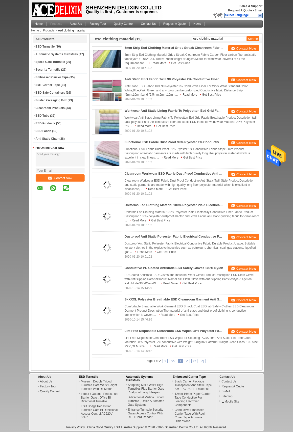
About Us (76, 24)
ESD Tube (42, 115)
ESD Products (45, 123)
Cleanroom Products (50, 108)
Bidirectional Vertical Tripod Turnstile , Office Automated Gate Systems (146, 401)
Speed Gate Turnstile (50, 62)
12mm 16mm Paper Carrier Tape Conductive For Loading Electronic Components (192, 399)
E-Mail (226, 391)
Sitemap (227, 396)
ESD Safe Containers (50, 92)
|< (165, 361)
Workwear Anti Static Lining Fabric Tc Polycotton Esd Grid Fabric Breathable (174, 110)
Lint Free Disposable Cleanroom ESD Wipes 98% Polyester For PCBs (174, 331)
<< (173, 361)
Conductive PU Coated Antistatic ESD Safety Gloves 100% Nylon (174, 268)
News (197, 24)
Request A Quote (240, 10)
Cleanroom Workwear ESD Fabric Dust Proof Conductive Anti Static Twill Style (174, 173)
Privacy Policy (75, 427)
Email (258, 10)
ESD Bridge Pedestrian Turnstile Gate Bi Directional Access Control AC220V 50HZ (99, 412)
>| (203, 361)
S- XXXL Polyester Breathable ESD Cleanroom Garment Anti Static (174, 299)
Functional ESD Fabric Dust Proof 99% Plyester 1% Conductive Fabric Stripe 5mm (174, 142)
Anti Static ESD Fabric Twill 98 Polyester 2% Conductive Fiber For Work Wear (174, 79)
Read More (159, 63)
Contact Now (60, 178)
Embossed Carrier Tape (52, 77)
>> (194, 361)
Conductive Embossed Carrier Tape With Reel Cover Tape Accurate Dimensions (189, 415)
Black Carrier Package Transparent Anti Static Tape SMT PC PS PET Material (193, 385)
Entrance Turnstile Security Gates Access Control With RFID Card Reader (145, 413)
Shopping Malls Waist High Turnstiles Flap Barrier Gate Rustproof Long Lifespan (146, 388)
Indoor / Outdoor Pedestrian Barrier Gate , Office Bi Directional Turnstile (99, 397)
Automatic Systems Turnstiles (57, 54)
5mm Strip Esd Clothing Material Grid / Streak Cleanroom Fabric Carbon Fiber (174, 48)
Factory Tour (98, 24)
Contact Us (148, 24)
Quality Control (123, 24)
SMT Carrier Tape (48, 85)
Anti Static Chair (47, 138)
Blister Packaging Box (51, 100)
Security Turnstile (48, 69)
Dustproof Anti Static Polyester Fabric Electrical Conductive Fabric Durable (174, 236)
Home (39, 24)
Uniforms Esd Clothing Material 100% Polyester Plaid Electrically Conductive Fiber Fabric (174, 205)
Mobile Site (230, 401)
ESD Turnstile (45, 46)
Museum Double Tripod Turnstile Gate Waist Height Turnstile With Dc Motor (99, 385)
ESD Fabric (43, 131)
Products (56, 24)
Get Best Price (180, 63)
